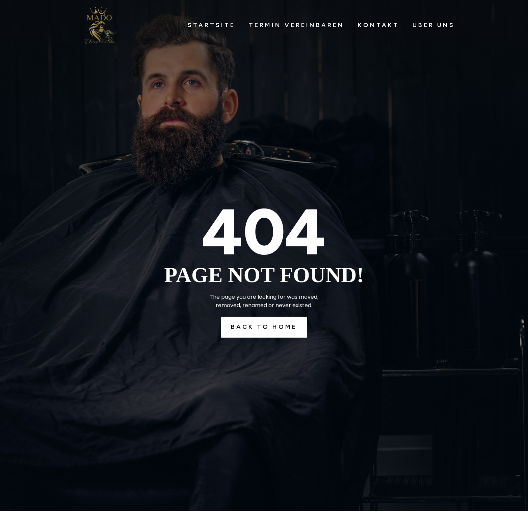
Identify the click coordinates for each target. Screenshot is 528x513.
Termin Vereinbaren (296, 25)
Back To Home (264, 327)
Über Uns (434, 25)
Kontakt (378, 25)
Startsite (211, 25)
